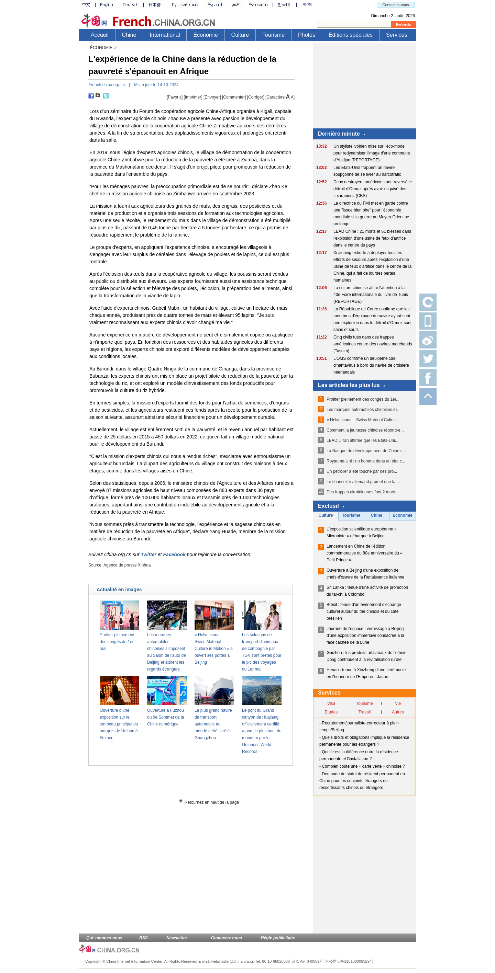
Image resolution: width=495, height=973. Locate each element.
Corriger (255, 97)
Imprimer (193, 97)
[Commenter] (234, 97)
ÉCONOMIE (101, 47)
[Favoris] (175, 97)
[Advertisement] (203, 784)
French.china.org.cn (106, 84)
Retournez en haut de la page (212, 802)
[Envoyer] (212, 97)
